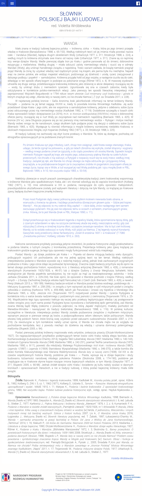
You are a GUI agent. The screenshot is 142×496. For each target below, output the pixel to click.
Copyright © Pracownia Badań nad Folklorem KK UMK (71, 489)
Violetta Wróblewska (122, 458)
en (3, 3)
